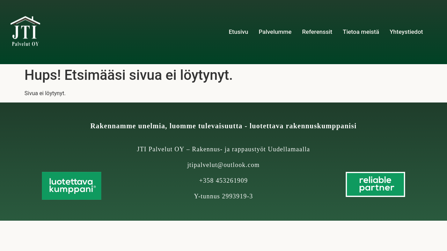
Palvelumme (275, 31)
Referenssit (317, 31)
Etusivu (238, 31)
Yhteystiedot (406, 31)
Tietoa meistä (361, 31)
